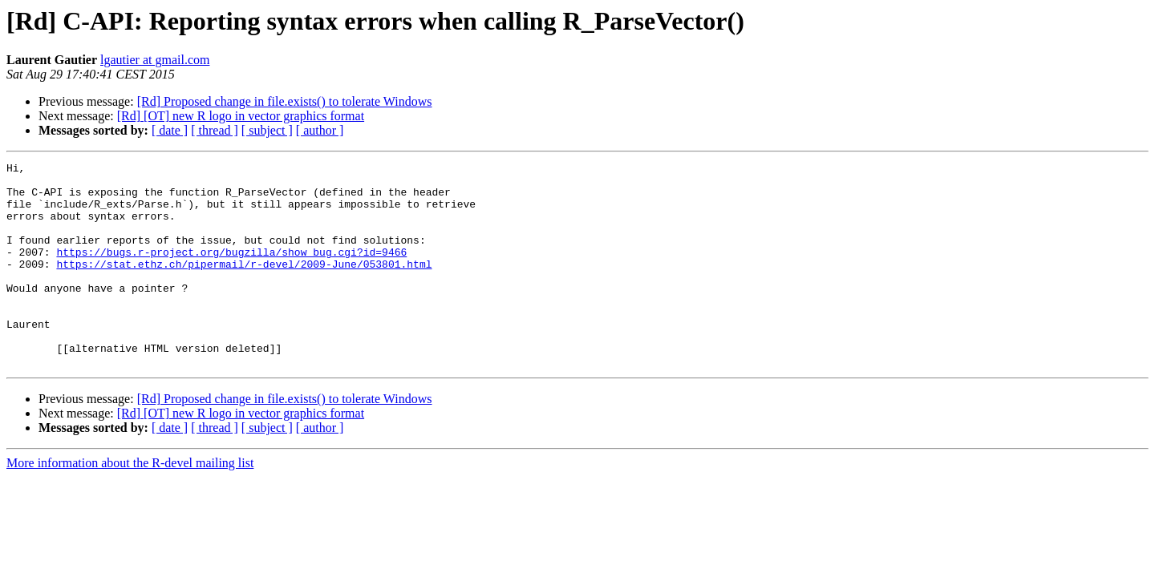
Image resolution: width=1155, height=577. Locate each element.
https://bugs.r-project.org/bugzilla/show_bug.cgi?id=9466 (231, 271)
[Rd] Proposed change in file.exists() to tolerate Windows (284, 101)
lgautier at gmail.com (154, 60)
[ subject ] (267, 130)
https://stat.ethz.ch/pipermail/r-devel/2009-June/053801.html (244, 285)
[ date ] (170, 130)
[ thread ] (214, 130)
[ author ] (320, 130)
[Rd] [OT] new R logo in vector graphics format (240, 116)
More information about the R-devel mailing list (129, 503)
